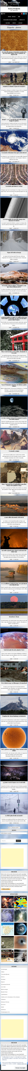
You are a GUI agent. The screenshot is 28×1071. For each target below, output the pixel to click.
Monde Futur (4, 992)
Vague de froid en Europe (14, 252)
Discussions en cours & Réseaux (10, 20)
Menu (4, 13)
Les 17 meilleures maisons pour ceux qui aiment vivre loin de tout (14, 584)
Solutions (8, 23)
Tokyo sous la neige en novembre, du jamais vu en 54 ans (14, 352)
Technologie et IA (5, 1012)
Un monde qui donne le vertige (14, 186)
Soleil (2, 1007)
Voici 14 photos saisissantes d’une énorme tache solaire (14, 749)
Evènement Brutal (5, 984)
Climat (2, 971)
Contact (14, 23)
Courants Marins (5, 974)
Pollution (3, 999)
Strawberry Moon (14, 617)
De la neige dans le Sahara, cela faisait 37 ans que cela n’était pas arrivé (14, 286)
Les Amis (3, 986)
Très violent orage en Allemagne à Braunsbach (14, 683)
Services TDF (22, 20)
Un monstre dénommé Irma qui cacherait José (14, 152)
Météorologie (4, 989)
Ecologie (3, 979)
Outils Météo (4, 994)
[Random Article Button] (22, 14)
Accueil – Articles (12, 16)
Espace (3, 981)
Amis (19, 16)
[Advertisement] (12, 857)
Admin (10, 62)
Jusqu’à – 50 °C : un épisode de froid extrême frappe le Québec (14, 120)
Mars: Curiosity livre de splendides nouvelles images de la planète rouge (14, 484)
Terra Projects (14, 2)
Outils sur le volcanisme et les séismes (10, 997)
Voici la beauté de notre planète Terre (14, 650)
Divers (2, 976)
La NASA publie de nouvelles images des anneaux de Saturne (14, 219)
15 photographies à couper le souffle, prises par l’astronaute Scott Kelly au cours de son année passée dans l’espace (14, 318)
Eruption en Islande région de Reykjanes (14, 86)
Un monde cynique (14, 451)
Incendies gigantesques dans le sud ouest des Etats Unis (14, 551)
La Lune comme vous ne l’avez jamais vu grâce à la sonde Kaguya (14, 418)
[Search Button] (26, 14)
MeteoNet (20, 23)
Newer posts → (16, 827)
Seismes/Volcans (5, 1002)
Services (3, 1004)
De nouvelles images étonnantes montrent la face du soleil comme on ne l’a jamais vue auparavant (14, 53)
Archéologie (4, 969)
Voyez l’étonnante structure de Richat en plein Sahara (14, 385)
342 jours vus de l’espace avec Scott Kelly (14, 782)
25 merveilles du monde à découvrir (14, 517)
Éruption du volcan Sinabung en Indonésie (14, 716)
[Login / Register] (24, 14)
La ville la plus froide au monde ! (14, 815)
